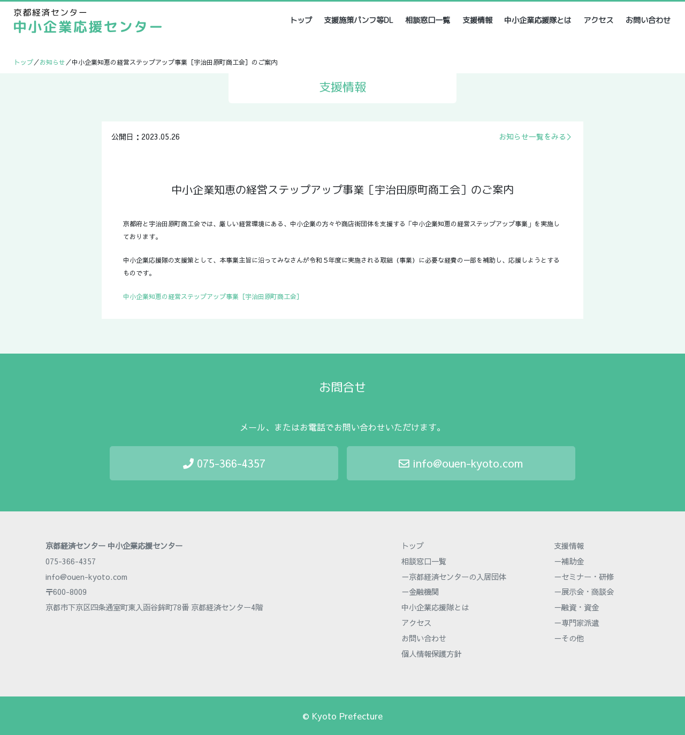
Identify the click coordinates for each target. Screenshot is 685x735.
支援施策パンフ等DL (358, 20)
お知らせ (52, 62)
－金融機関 (420, 591)
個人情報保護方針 (431, 653)
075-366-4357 (224, 463)
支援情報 (477, 20)
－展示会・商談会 (584, 591)
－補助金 (569, 561)
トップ (302, 20)
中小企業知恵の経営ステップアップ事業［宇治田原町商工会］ (213, 296)
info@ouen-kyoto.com (461, 463)
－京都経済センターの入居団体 (453, 576)
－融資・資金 (576, 607)
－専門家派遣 (576, 622)
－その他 (569, 638)
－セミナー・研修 (584, 576)
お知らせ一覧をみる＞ (536, 136)
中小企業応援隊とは (538, 20)
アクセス (598, 20)
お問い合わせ (648, 20)
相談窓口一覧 (427, 20)
